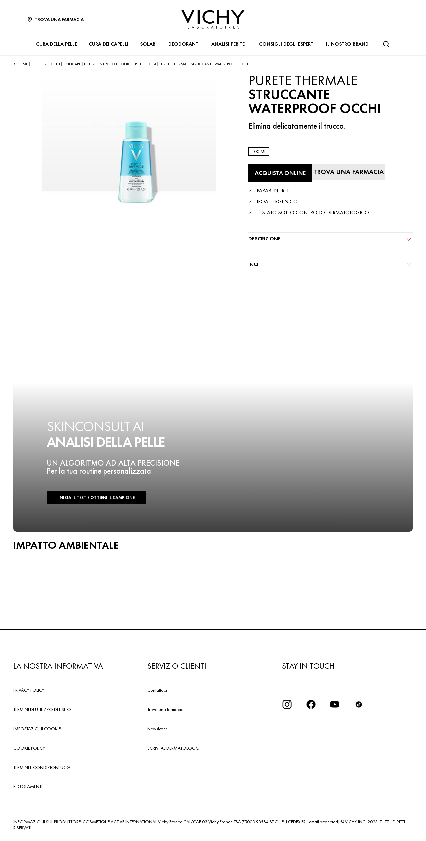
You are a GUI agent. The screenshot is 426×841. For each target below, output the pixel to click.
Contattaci (157, 690)
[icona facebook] (311, 704)
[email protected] (323, 822)
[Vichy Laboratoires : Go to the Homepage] (213, 19)
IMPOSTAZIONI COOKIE (37, 729)
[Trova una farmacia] (348, 172)
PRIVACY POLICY (28, 690)
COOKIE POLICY (29, 748)
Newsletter (157, 729)
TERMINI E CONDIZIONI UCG (41, 767)
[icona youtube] (335, 704)
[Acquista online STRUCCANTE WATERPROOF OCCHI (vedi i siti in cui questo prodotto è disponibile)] (280, 173)
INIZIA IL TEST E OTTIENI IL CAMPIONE (96, 497)
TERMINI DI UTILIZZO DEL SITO (42, 709)
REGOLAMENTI (27, 786)
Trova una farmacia (165, 709)
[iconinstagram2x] (287, 704)
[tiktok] (359, 704)
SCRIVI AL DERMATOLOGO (173, 748)
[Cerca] (386, 44)
